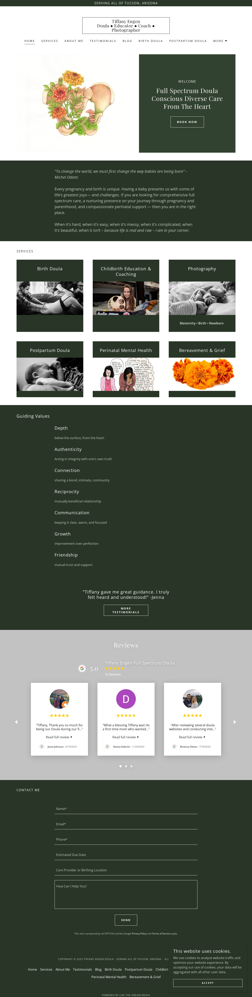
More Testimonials (126, 610)
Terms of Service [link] (161, 933)
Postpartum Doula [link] (188, 41)
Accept (208, 983)
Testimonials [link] (103, 41)
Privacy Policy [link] (139, 933)
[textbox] (126, 808)
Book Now (187, 122)
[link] (126, 30)
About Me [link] (74, 41)
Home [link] (29, 41)
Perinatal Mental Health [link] (108, 977)
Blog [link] (127, 41)
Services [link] (49, 41)
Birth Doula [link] (151, 41)
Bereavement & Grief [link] (145, 977)
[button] (220, 41)
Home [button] (32, 969)
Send (126, 920)
